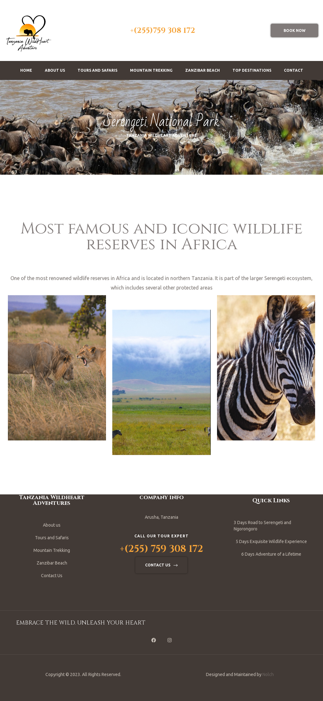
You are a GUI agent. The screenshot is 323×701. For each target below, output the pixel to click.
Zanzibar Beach (202, 70)
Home (26, 70)
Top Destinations (251, 70)
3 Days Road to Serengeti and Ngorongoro (262, 525)
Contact (293, 70)
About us (55, 70)
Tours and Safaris (97, 70)
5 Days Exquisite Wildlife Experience (271, 541)
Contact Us (51, 575)
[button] (294, 30)
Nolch (268, 674)
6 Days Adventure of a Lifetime (271, 554)
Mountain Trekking (151, 70)
